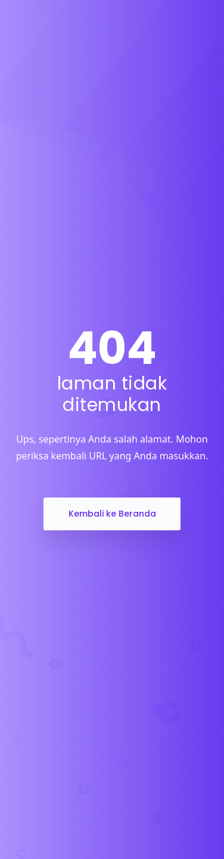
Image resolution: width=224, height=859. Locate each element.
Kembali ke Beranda (112, 514)
